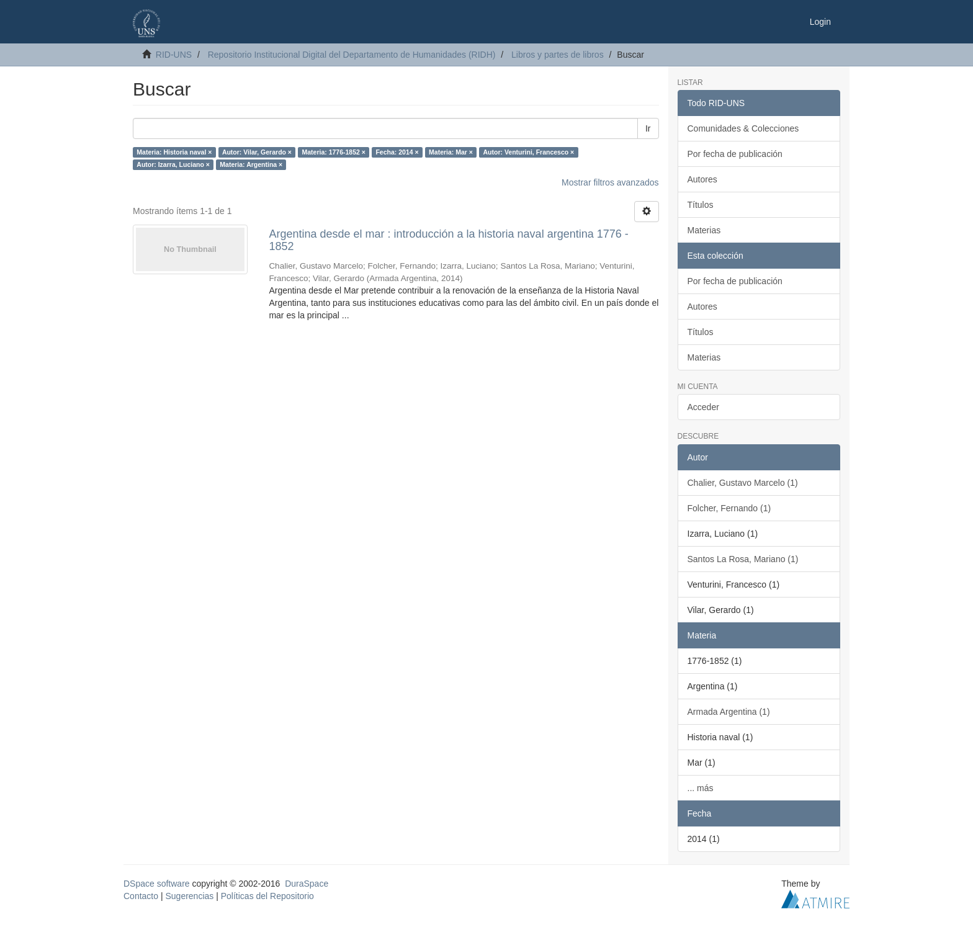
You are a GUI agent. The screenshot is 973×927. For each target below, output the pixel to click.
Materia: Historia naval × (174, 152)
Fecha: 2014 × (396, 152)
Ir (648, 128)
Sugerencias (189, 896)
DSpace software (156, 884)
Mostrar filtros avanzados (610, 182)
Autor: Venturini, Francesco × (528, 152)
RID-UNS (174, 55)
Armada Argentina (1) (729, 712)
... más (701, 788)
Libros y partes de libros (557, 55)
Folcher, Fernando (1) (729, 508)
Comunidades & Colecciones (743, 128)
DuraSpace (306, 884)
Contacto (140, 896)
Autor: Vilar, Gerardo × (257, 152)
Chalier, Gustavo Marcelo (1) (743, 483)
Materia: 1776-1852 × (333, 152)
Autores (702, 179)
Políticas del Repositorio (267, 896)
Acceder (703, 407)
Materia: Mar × (451, 152)
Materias (704, 230)
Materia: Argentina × (251, 164)
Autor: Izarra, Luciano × (173, 164)
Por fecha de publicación (735, 154)
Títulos (701, 205)
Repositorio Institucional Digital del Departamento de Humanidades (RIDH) (352, 55)
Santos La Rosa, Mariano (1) (743, 559)
